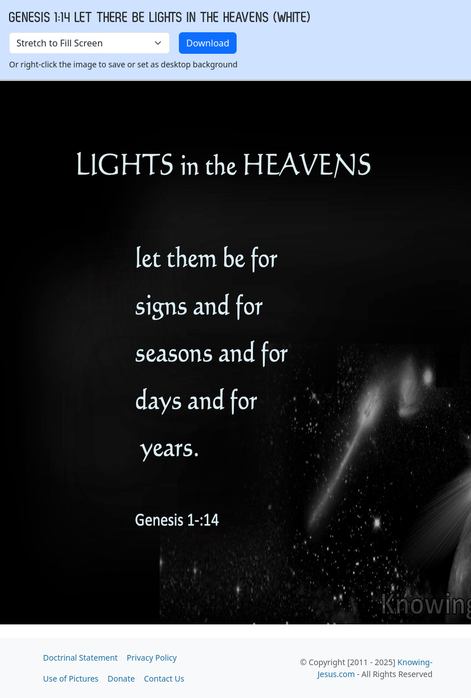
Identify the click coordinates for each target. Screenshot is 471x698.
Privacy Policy (152, 657)
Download (207, 43)
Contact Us (164, 678)
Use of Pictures (71, 678)
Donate (121, 678)
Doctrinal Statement (80, 657)
